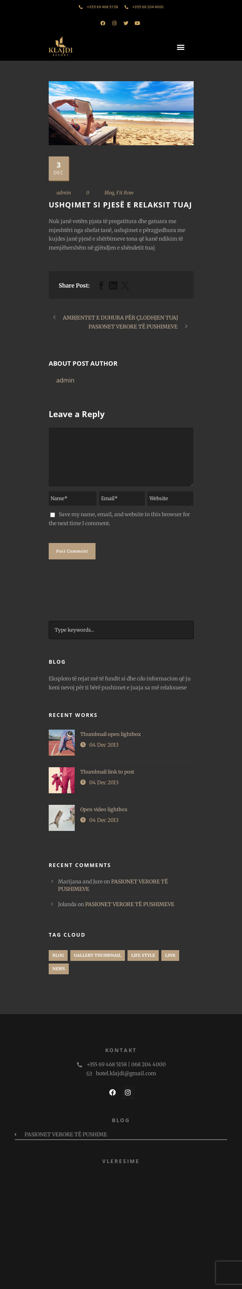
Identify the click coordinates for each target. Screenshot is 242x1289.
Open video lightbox (104, 809)
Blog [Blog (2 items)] (58, 955)
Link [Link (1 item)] (170, 955)
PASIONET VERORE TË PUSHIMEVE (129, 904)
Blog (109, 193)
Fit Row (125, 193)
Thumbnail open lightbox (110, 734)
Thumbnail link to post (107, 772)
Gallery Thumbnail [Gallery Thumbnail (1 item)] (97, 955)
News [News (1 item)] (58, 968)
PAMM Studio (152, 1280)
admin (64, 193)
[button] (181, 47)
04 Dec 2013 (104, 745)
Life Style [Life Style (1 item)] (143, 955)
